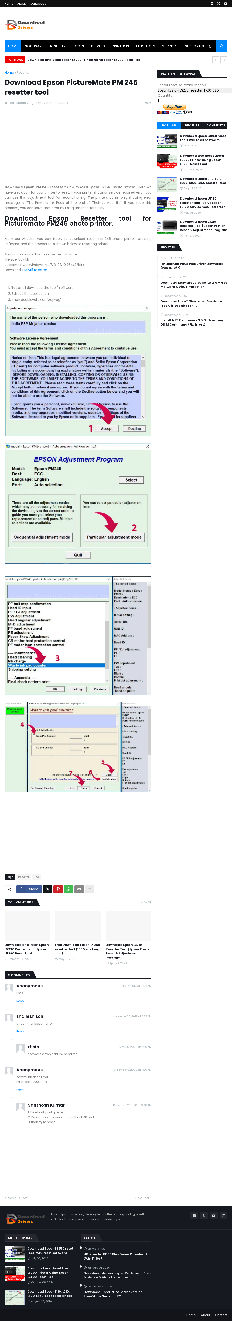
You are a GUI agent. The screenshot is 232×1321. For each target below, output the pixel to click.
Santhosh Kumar (46, 1105)
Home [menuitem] (13, 46)
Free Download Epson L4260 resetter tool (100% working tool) (77, 949)
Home (9, 4)
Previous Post (17, 1198)
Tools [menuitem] (78, 46)
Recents (192, 125)
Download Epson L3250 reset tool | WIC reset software (203, 138)
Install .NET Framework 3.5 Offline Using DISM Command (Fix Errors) (193, 322)
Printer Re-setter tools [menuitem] (133, 46)
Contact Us (38, 4)
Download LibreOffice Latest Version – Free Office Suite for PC (191, 303)
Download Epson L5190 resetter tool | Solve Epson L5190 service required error (202, 203)
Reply (20, 1001)
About (21, 4)
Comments (215, 125)
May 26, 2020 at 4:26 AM (135, 1047)
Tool (36, 877)
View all (146, 902)
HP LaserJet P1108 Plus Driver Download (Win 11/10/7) (192, 266)
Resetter (23, 72)
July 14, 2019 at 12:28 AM (136, 986)
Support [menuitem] (170, 46)
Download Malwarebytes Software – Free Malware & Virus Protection (194, 285)
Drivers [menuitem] (98, 46)
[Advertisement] (78, 147)
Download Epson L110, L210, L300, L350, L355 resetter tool (203, 181)
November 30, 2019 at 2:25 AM (132, 1016)
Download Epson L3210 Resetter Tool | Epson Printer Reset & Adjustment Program (128, 951)
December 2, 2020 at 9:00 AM (132, 1105)
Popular (169, 125)
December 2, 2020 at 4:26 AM (132, 1070)
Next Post (142, 1198)
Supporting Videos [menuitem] (202, 46)
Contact (221, 1315)
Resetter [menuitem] (58, 46)
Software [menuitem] (34, 46)
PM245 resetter (34, 270)
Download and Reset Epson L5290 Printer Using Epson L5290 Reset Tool (84, 60)
